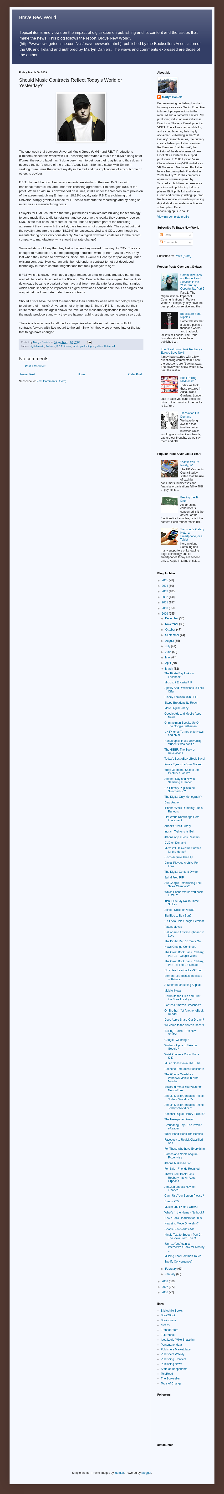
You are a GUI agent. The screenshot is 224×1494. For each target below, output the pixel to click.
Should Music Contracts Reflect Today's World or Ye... (184, 1097)
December (172, 618)
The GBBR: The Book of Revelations (179, 751)
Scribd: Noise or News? (179, 910)
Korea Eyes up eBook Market (183, 764)
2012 (165, 597)
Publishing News (171, 1364)
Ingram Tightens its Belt (179, 831)
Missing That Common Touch (182, 1256)
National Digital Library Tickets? (184, 1114)
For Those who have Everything (184, 1148)
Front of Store (169, 1330)
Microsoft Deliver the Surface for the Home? (182, 850)
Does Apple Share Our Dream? (184, 1019)
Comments (168, 242)
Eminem (50, 346)
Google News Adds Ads (179, 1229)
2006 (165, 1292)
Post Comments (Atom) (51, 381)
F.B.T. (59, 346)
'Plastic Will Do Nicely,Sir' (189, 463)
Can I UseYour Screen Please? (184, 1195)
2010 (165, 608)
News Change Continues (180, 946)
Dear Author (172, 802)
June (168, 652)
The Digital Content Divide (181, 871)
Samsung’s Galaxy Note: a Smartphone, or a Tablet (192, 534)
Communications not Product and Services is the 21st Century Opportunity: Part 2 (192, 282)
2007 (165, 1286)
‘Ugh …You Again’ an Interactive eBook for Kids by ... (184, 1247)
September (172, 635)
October (170, 629)
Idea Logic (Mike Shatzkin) (177, 1339)
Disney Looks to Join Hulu (181, 697)
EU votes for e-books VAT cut (183, 970)
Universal (109, 346)
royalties (97, 346)
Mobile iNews (172, 990)
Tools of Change (171, 1383)
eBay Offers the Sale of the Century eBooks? (181, 771)
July (168, 646)
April (168, 663)
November (172, 624)
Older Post (135, 374)
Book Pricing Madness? (188, 379)
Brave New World (37, 17)
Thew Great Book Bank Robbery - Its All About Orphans (180, 1178)
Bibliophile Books (172, 1310)
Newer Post (27, 374)
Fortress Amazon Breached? (182, 1005)
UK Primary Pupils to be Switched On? (179, 789)
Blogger (146, 1472)
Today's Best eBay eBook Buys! (184, 758)
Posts (165, 235)
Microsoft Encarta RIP (178, 682)
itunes (67, 346)
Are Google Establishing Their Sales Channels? (183, 884)
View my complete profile (173, 216)
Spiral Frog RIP (174, 877)
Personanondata (171, 1344)
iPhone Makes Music (177, 1163)
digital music (37, 346)
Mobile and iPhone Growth (181, 1206)
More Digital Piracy (176, 708)
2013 (165, 591)
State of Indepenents (174, 1369)
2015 (165, 580)
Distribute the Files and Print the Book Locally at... (182, 997)
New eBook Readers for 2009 (183, 1218)
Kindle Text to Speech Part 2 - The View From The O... (183, 1236)
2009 (165, 613)
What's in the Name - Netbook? (184, 1212)
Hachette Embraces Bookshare (184, 1069)
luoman (119, 1472)
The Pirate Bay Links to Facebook (179, 675)
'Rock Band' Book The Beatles (183, 1134)
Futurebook (168, 1335)
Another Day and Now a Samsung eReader (179, 780)
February (171, 1268)
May (168, 657)
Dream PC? (171, 1201)
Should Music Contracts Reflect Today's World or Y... (184, 1106)
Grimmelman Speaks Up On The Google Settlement (182, 724)
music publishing (82, 346)
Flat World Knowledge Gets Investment (181, 818)
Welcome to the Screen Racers (184, 1025)
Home (82, 374)
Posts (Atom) (183, 256)
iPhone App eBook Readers (181, 837)
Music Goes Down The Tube (182, 1063)
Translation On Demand (189, 414)
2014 (165, 585)
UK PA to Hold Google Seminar (184, 921)
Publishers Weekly (172, 1354)
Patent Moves (173, 926)
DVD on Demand (175, 842)
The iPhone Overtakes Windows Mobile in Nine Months (181, 1078)
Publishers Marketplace (176, 1349)
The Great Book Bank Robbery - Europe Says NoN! (181, 351)
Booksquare (168, 1320)
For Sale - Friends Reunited (181, 1168)
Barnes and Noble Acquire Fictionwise (181, 1156)
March (169, 668)
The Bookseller (170, 1378)
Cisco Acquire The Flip (178, 857)
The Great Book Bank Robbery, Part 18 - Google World (184, 954)
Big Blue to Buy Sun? (177, 915)
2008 (165, 1281)
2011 (165, 602)
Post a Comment (35, 366)
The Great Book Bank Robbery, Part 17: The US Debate (184, 963)
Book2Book (168, 1315)
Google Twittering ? (176, 1040)
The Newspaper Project (179, 1119)
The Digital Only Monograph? (183, 796)
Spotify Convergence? (178, 1261)
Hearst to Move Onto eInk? (181, 1223)
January (170, 1274)
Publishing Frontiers (173, 1359)
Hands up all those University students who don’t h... (182, 742)
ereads (165, 1325)
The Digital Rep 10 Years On (182, 941)
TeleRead (167, 1373)
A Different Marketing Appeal (182, 985)
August (170, 640)
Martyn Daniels (172, 97)
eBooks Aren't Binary (177, 826)
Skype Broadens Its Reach (181, 702)
